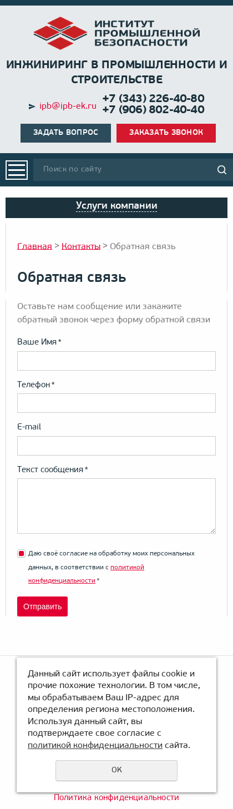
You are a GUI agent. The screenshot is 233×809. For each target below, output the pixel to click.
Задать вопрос (65, 133)
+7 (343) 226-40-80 (153, 99)
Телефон (36, 385)
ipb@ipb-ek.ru (68, 106)
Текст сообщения (52, 470)
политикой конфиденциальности (95, 745)
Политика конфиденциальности (116, 798)
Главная (34, 246)
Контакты (81, 246)
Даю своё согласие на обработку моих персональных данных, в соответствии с (111, 567)
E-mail (29, 427)
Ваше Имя (39, 342)
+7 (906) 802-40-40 (153, 110)
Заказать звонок (166, 133)
